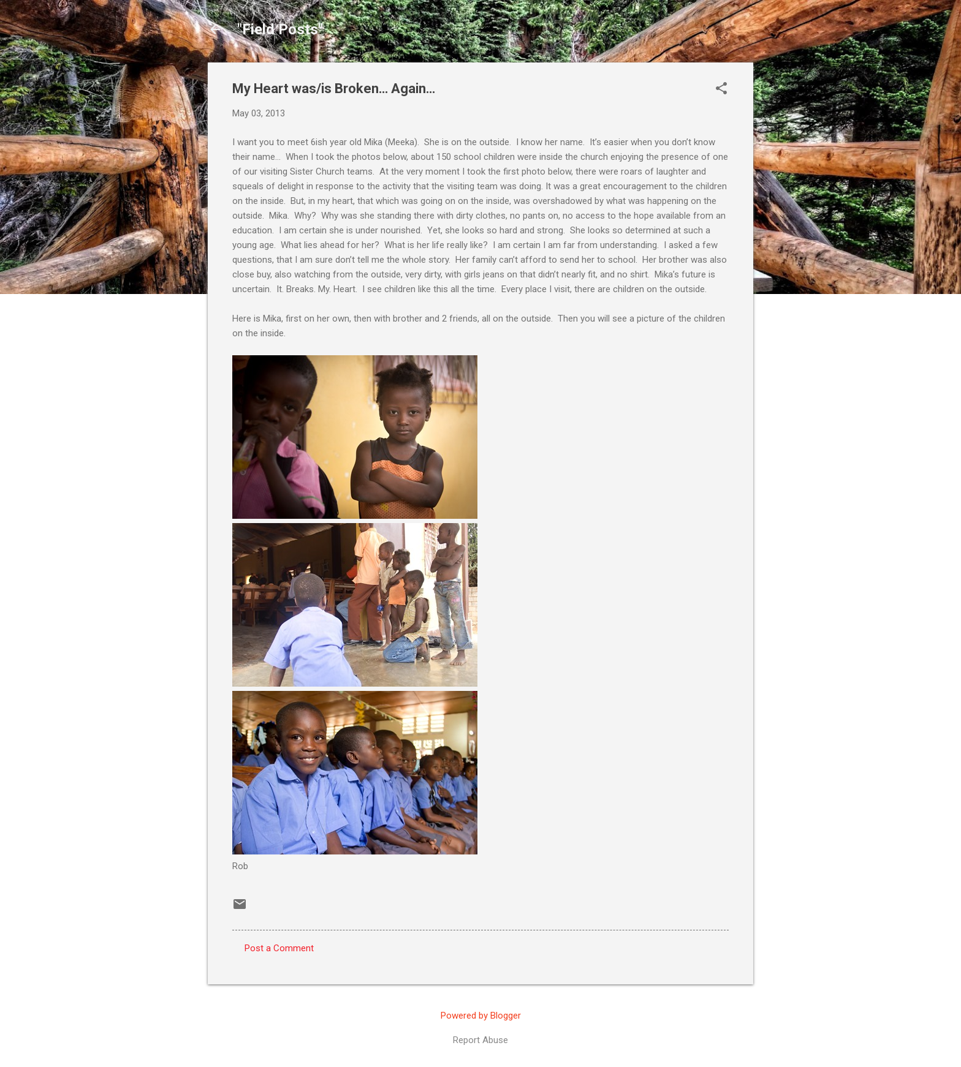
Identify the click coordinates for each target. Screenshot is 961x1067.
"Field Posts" (280, 29)
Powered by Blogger (481, 1015)
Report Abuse (480, 1040)
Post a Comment (279, 948)
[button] (721, 89)
